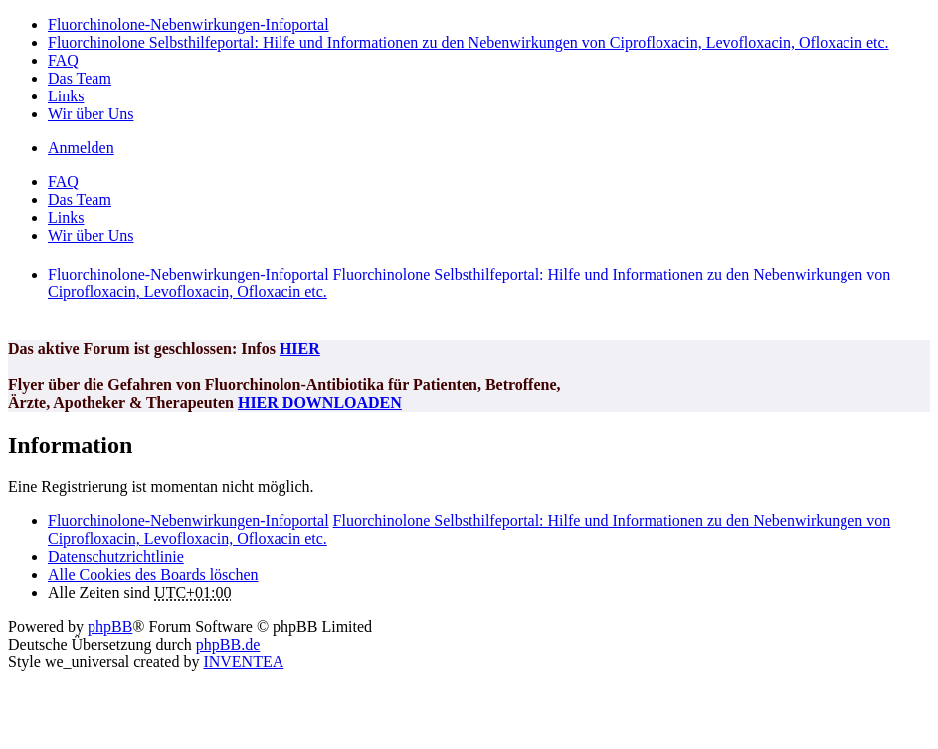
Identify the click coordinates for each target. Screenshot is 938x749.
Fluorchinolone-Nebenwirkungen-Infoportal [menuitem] (188, 24)
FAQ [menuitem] (63, 60)
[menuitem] (116, 556)
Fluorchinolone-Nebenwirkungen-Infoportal (188, 520)
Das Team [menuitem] (79, 78)
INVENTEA (243, 662)
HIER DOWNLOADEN (320, 402)
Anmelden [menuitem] (81, 147)
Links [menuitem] (66, 96)
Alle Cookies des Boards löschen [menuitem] (153, 574)
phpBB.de (228, 644)
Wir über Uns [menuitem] (90, 113)
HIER (300, 348)
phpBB (110, 626)
